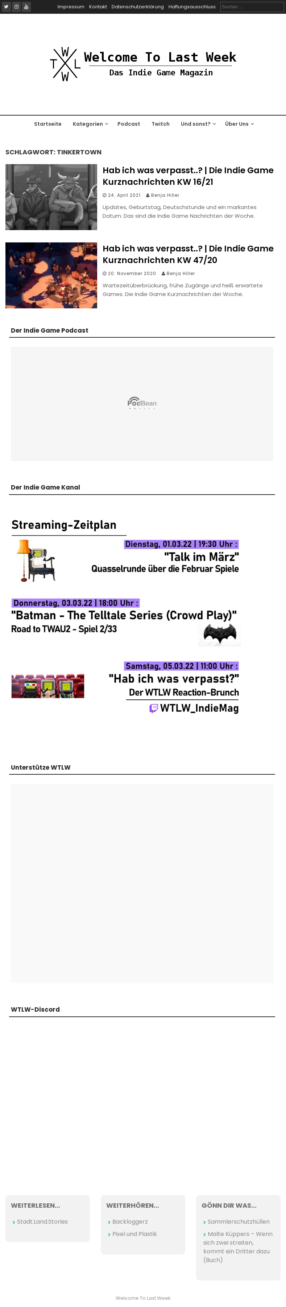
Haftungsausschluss (192, 6)
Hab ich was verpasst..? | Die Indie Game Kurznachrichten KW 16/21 (188, 176)
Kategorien (88, 124)
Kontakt (98, 6)
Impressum (71, 6)
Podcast (128, 124)
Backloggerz (130, 1221)
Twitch (161, 124)
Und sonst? (196, 124)
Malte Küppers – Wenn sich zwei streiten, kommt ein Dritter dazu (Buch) (238, 1247)
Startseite (48, 124)
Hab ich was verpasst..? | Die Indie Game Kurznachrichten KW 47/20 (188, 254)
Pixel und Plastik (134, 1234)
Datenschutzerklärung (138, 6)
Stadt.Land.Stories (42, 1221)
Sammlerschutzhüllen (239, 1221)
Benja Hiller (165, 195)
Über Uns (237, 124)
